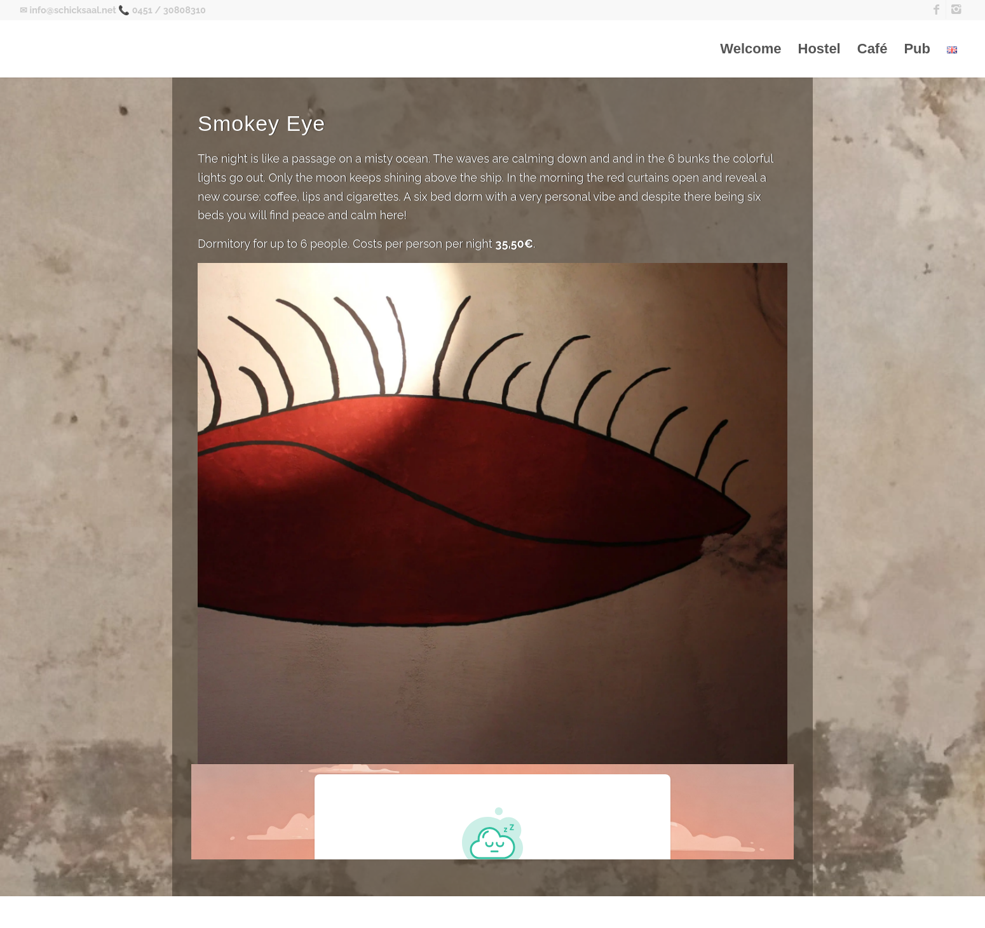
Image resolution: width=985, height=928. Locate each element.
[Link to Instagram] (955, 9)
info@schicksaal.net (72, 9)
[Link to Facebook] (936, 9)
